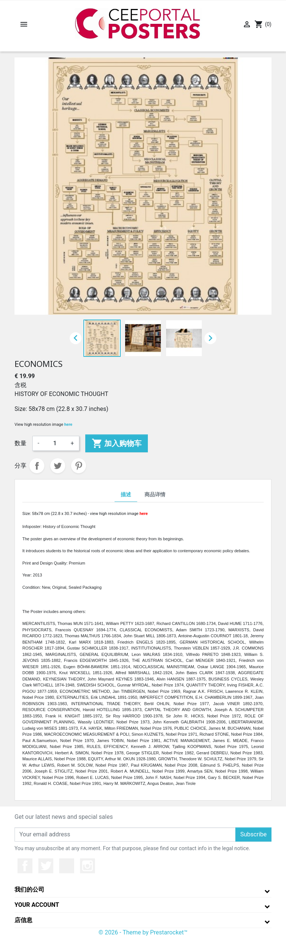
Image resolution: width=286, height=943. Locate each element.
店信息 (23, 920)
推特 (45, 865)
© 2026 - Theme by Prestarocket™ (143, 932)
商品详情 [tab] (154, 494)
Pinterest (78, 465)
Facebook (25, 865)
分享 (36, 465)
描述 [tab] (126, 494)
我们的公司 (29, 889)
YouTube (66, 865)
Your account (37, 904)
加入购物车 (117, 443)
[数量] (55, 443)
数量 (20, 443)
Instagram (87, 865)
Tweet (57, 465)
